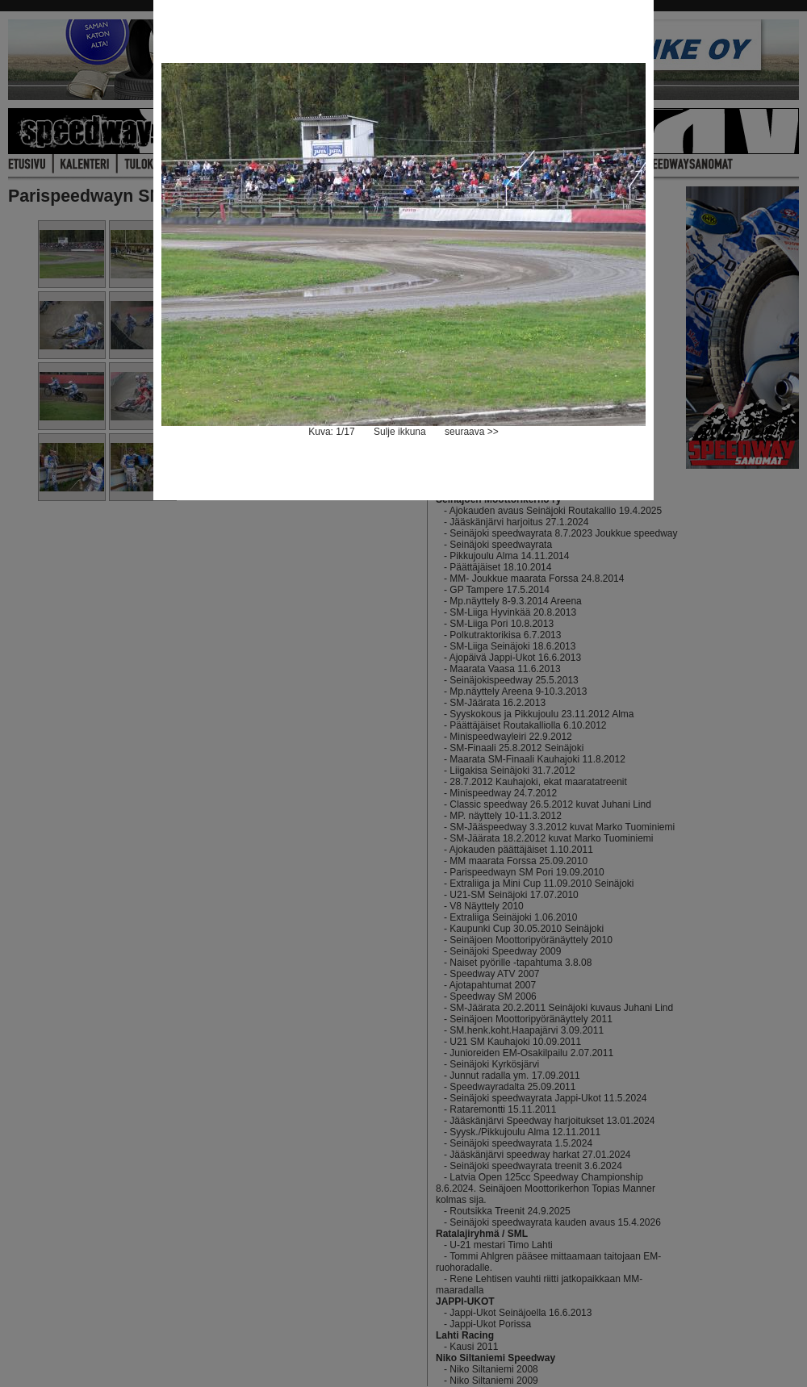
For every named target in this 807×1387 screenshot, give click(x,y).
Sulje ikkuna (400, 431)
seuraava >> (472, 431)
